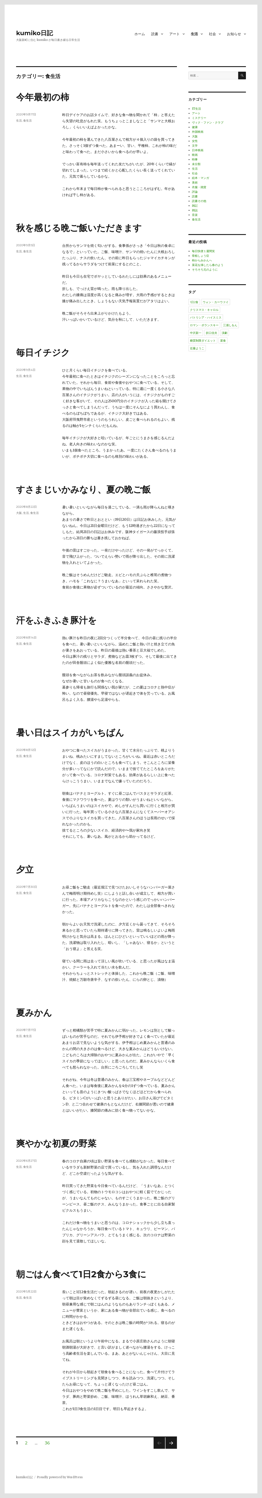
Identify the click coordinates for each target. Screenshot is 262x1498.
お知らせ (234, 34)
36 (47, 1443)
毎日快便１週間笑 (203, 251)
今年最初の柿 (42, 97)
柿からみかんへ (202, 260)
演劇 (224, 333)
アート (174, 34)
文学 (195, 145)
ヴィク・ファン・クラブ (207, 122)
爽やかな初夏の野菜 (56, 1143)
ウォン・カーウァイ (216, 302)
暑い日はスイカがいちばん (70, 732)
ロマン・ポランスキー (204, 325)
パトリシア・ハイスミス (205, 317)
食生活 (27, 120)
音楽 (195, 215)
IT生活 (196, 109)
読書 (154, 34)
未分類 (196, 164)
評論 (195, 192)
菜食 (223, 340)
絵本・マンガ (200, 178)
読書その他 (199, 201)
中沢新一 (195, 333)
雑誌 (195, 210)
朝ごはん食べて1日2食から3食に (81, 1274)
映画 (195, 155)
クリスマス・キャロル (204, 309)
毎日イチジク (43, 352)
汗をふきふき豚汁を (56, 620)
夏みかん (34, 1012)
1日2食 (194, 302)
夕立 (25, 869)
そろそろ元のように (205, 269)
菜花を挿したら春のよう (207, 265)
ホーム (139, 34)
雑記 (195, 205)
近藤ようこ (197, 348)
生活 (194, 34)
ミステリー (199, 118)
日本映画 (197, 150)
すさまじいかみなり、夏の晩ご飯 (83, 489)
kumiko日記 (34, 33)
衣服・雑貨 (199, 187)
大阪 (19, 513)
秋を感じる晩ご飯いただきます (79, 227)
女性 (195, 141)
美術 (195, 182)
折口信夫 (211, 333)
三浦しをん (230, 325)
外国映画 (197, 132)
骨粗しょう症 (200, 256)
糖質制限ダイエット (203, 340)
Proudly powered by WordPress (60, 1477)
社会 (212, 34)
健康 (195, 127)
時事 (195, 159)
